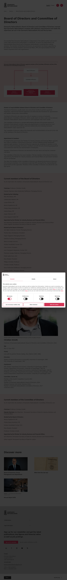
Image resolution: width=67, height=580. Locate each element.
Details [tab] (33, 279)
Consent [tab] (12, 279)
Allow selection (33, 304)
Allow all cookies (54, 304)
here (54, 289)
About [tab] (54, 279)
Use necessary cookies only (13, 304)
